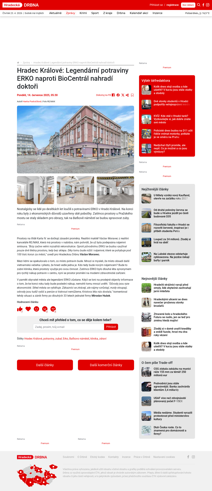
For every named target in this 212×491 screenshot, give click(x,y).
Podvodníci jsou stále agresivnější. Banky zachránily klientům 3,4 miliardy (172, 386)
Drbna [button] (121, 13)
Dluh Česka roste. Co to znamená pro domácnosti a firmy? (170, 430)
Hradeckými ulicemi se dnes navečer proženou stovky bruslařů (170, 302)
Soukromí (68, 457)
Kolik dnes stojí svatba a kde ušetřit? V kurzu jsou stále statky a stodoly (173, 90)
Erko (65, 338)
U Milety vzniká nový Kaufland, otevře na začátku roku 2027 (172, 197)
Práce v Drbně (142, 457)
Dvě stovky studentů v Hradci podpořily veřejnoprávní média (172, 103)
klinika (94, 338)
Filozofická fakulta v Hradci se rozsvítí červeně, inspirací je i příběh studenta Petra (172, 228)
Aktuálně (55, 13)
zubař (58, 338)
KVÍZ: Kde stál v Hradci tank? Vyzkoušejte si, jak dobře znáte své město (172, 119)
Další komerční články (106, 365)
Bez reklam (188, 5)
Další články (45, 365)
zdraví (102, 338)
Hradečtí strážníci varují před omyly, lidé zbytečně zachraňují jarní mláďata (172, 288)
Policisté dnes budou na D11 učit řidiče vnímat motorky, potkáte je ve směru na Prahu (173, 134)
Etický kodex (97, 457)
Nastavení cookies (164, 457)
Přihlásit (111, 326)
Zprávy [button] (70, 13)
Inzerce (157, 13)
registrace (173, 4)
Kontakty (113, 457)
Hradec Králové (33, 338)
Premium (75, 229)
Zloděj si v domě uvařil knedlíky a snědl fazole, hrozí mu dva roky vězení (172, 332)
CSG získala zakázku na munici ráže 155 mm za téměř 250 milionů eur (172, 372)
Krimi (83, 13)
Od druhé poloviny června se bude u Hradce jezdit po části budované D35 (171, 213)
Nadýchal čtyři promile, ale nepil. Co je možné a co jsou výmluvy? (170, 148)
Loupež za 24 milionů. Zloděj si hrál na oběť (172, 241)
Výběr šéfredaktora (156, 81)
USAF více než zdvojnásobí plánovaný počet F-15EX (170, 399)
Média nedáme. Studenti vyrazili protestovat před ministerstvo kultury (173, 416)
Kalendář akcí (139, 13)
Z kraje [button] (107, 13)
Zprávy (26, 62)
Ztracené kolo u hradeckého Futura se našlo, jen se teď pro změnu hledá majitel (172, 317)
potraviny (48, 338)
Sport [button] (95, 13)
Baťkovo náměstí (79, 338)
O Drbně (82, 457)
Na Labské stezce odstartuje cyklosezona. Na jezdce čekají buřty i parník (171, 257)
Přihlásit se (156, 4)
